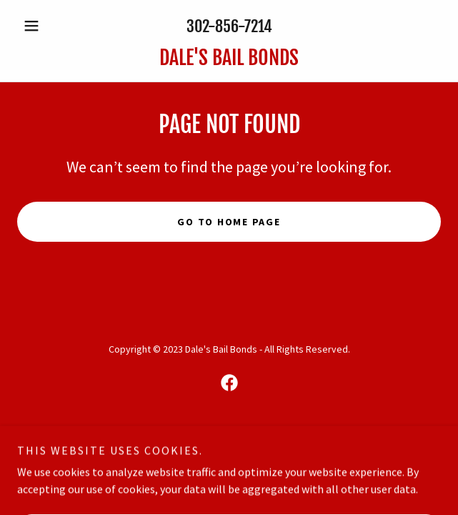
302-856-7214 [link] (229, 26)
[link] (229, 58)
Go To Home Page (228, 221)
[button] (49, 25)
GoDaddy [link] (256, 432)
